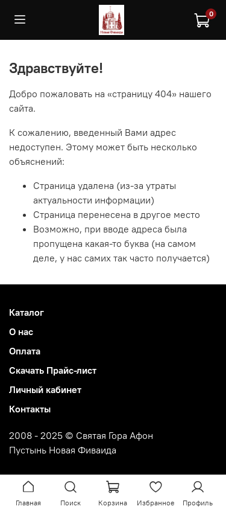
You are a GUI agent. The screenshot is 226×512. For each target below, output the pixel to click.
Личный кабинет (45, 389)
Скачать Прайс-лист (52, 370)
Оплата (24, 351)
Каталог (26, 312)
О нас (21, 331)
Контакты (30, 409)
